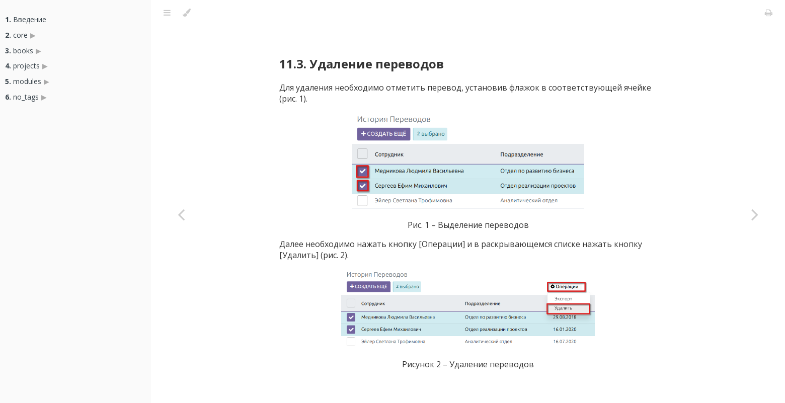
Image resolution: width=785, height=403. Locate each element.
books (19, 50)
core (16, 35)
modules (23, 81)
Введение (25, 19)
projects (22, 65)
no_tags (22, 97)
